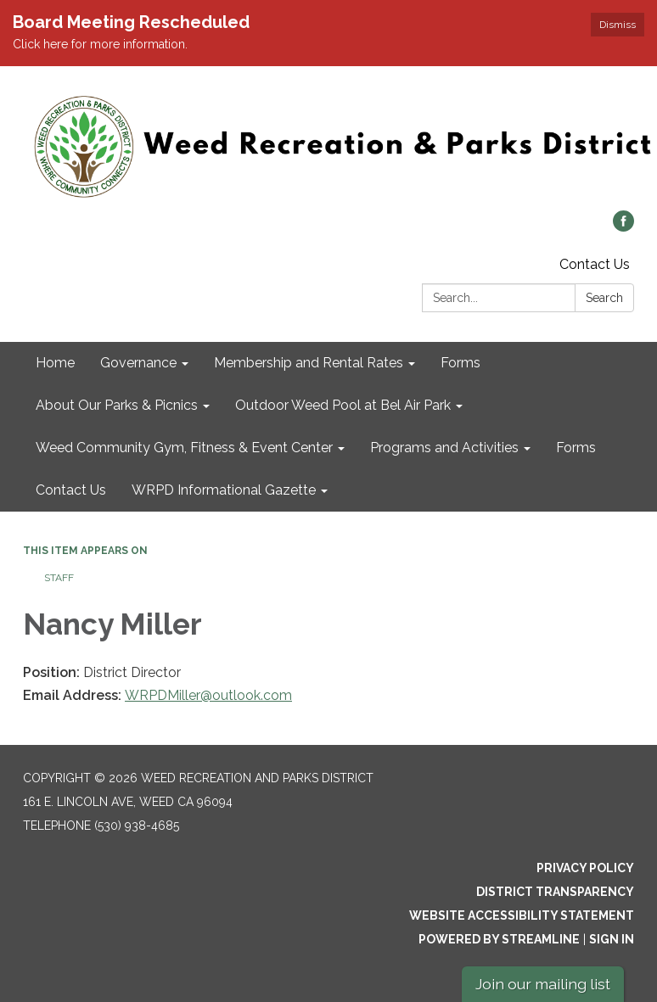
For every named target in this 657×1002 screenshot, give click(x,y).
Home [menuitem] (55, 363)
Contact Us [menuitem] (71, 490)
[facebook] (623, 227)
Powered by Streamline (499, 939)
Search (604, 298)
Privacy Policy (585, 868)
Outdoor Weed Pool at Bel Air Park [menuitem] (343, 405)
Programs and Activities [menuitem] (444, 447)
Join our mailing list (542, 984)
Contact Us (594, 264)
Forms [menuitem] (460, 363)
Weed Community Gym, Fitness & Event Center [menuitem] (184, 447)
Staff (59, 578)
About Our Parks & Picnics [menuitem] (117, 405)
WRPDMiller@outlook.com (208, 695)
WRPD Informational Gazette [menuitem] (224, 490)
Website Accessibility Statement (521, 915)
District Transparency (555, 891)
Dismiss (617, 25)
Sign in (611, 939)
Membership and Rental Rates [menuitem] (308, 363)
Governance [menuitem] (138, 363)
